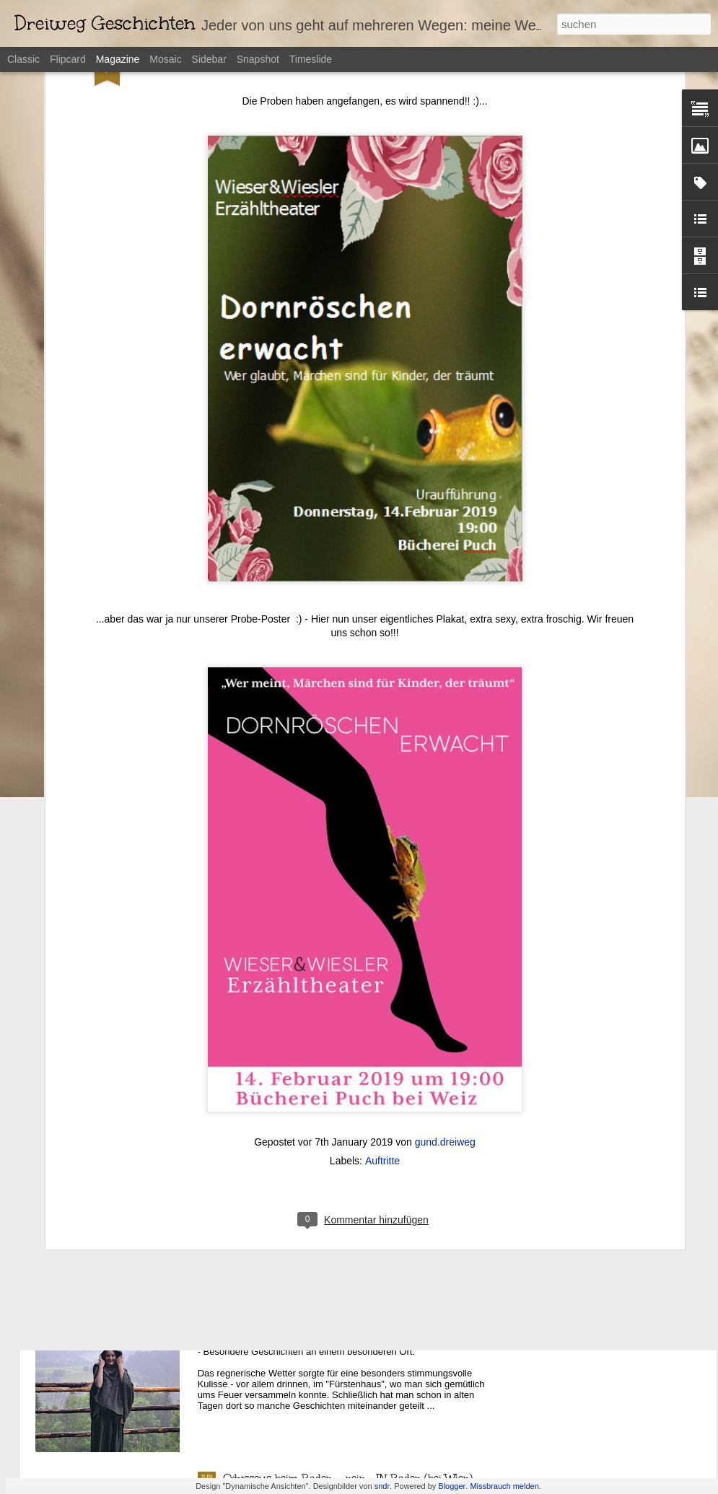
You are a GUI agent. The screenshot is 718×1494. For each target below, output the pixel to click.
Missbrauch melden (504, 1486)
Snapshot (258, 59)
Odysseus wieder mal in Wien (296, 1151)
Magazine (118, 59)
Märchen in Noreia (268, 1315)
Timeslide (310, 59)
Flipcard (68, 59)
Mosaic (165, 59)
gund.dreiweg (445, 1044)
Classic (23, 59)
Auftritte (382, 1063)
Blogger (451, 1486)
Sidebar (209, 59)
